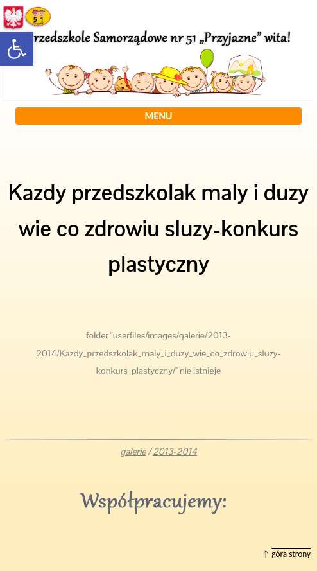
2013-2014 (175, 451)
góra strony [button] (291, 554)
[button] (16, 49)
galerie (133, 451)
